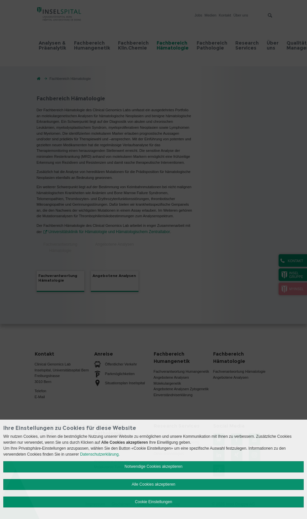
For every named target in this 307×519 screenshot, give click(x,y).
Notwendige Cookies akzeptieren (153, 466)
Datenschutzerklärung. (100, 454)
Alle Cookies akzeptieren (153, 484)
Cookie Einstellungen (153, 502)
